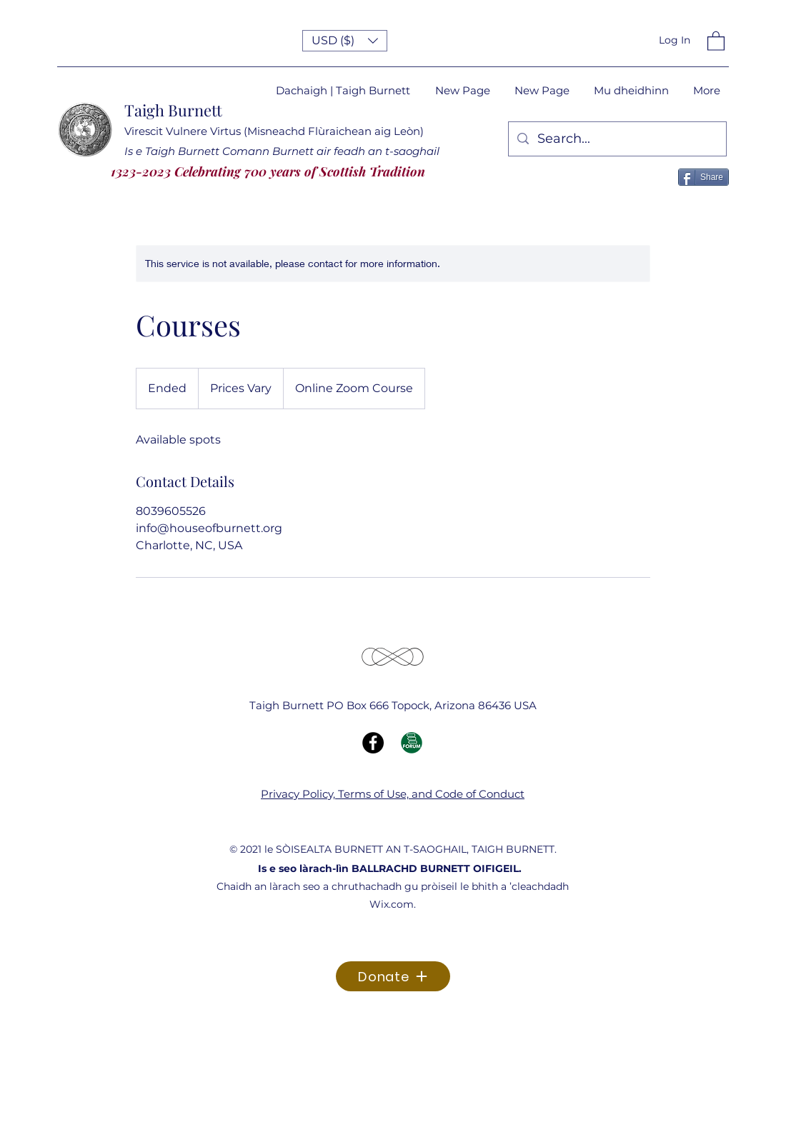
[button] (344, 40)
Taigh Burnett (173, 110)
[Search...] (616, 139)
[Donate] (393, 976)
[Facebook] (373, 742)
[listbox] (344, 40)
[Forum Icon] (411, 742)
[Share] (703, 177)
